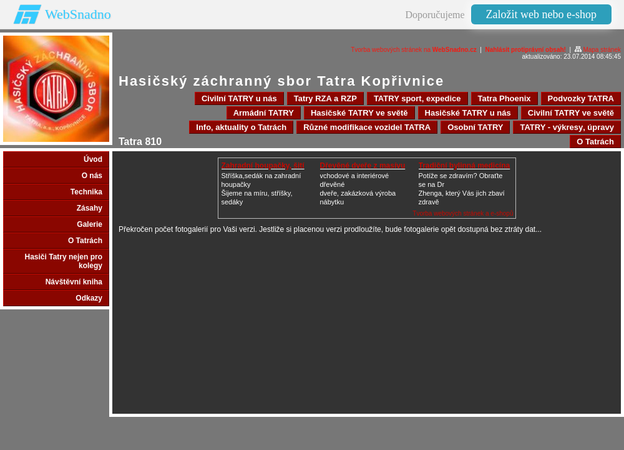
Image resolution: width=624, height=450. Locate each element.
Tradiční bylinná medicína (464, 165)
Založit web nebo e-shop (541, 14)
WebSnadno (78, 14)
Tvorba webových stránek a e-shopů (462, 213)
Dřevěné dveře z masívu (363, 165)
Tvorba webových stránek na (414, 49)
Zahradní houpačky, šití (263, 165)
